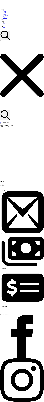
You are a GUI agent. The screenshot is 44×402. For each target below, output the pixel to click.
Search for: (1, 40)
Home (2, 8)
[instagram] (22, 401)
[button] (22, 75)
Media (2, 19)
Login (2, 29)
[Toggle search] (5, 35)
